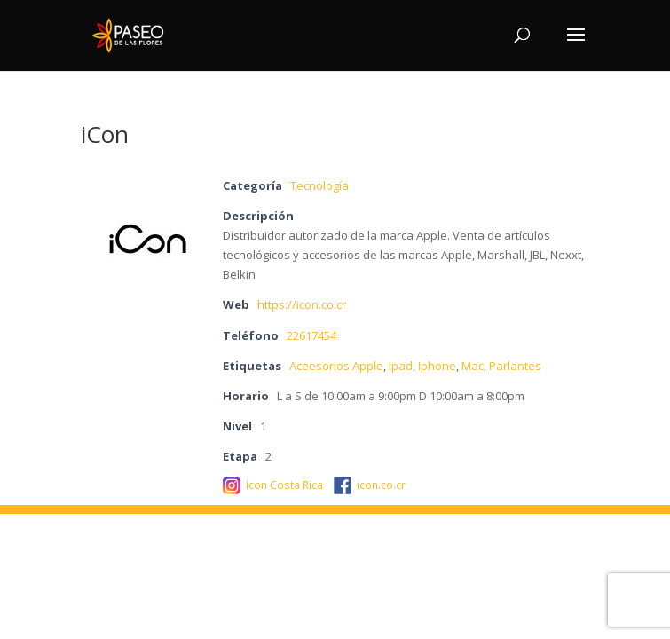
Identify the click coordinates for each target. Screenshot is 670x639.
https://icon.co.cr (301, 304)
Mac (472, 366)
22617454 (311, 335)
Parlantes (515, 366)
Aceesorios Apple (336, 366)
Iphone (437, 366)
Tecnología (319, 185)
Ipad (401, 366)
